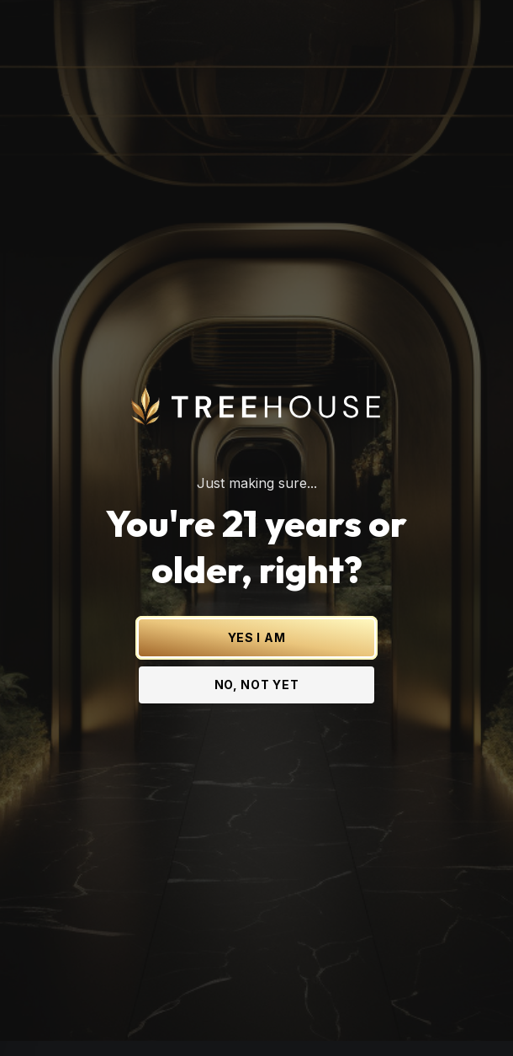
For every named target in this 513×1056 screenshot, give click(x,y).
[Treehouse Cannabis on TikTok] (340, 1019)
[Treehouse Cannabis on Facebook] (239, 1019)
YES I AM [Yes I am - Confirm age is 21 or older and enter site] (257, 621)
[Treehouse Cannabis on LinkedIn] (273, 1019)
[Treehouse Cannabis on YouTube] (307, 1019)
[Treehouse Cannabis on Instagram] (206, 1019)
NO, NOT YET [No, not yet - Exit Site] (256, 668)
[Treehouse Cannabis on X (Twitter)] (172, 1019)
